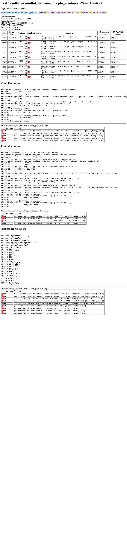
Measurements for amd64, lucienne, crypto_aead (19, 13)
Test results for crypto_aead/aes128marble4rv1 (89, 13)
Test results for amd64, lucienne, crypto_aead (54, 13)
